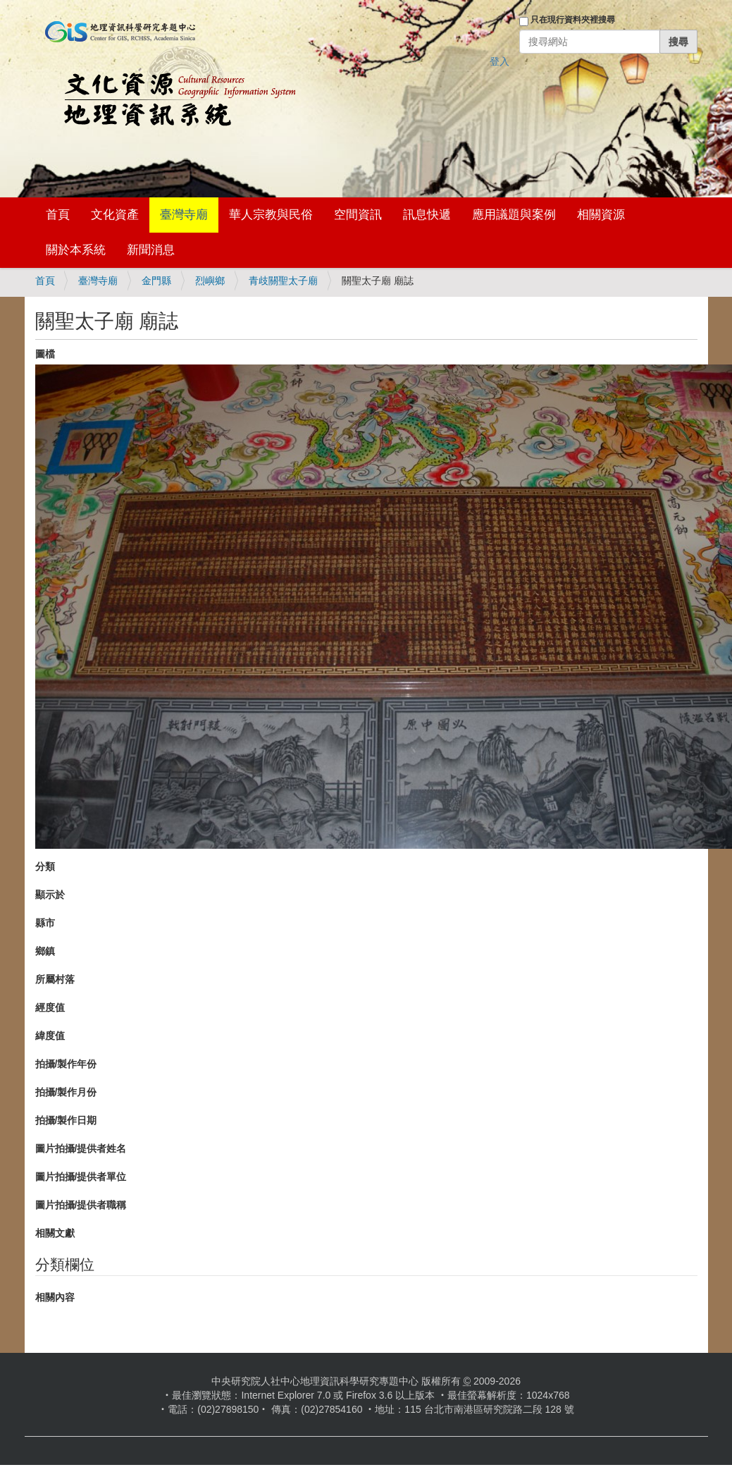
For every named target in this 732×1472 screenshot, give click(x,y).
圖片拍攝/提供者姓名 (81, 1148)
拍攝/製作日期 (66, 1120)
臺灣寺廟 (184, 214)
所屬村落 (55, 979)
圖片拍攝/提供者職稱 (81, 1204)
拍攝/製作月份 (66, 1092)
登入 (499, 61)
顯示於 (50, 894)
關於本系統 (76, 250)
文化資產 (115, 214)
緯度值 (50, 1035)
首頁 (58, 214)
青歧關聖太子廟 (283, 280)
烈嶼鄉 (210, 280)
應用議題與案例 (514, 214)
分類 (45, 866)
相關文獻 (55, 1233)
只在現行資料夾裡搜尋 (573, 20)
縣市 (45, 922)
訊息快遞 (427, 214)
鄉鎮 (45, 951)
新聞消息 (151, 250)
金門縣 (156, 280)
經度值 (50, 1007)
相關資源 (601, 214)
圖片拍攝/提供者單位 (81, 1176)
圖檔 (45, 354)
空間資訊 (358, 214)
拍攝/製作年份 (66, 1063)
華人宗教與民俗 (271, 214)
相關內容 (55, 1297)
